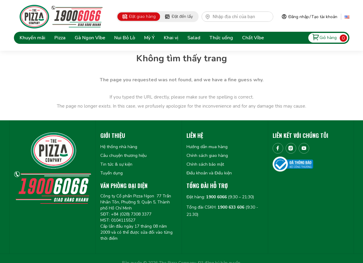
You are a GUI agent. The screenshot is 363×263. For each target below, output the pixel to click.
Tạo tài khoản (324, 17)
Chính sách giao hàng (207, 155)
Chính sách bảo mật (205, 164)
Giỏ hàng (328, 38)
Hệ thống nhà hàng (118, 147)
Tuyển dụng (111, 173)
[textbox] (240, 17)
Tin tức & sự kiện (116, 164)
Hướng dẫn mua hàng (207, 147)
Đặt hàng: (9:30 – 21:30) (220, 197)
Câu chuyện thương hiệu (123, 155)
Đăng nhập (298, 17)
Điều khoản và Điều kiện (209, 173)
